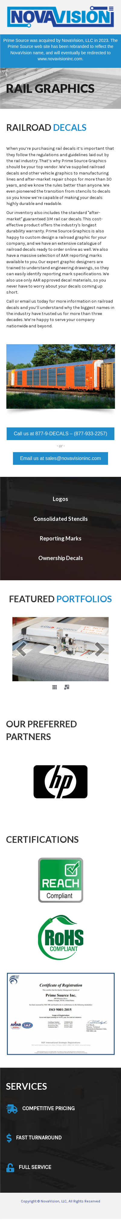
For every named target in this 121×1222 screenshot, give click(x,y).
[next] (100, 649)
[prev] (21, 649)
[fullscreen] (67, 687)
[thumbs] (55, 687)
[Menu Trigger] (111, 8)
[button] (61, 433)
